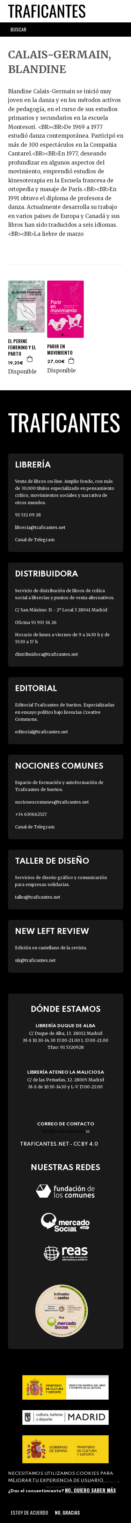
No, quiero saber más (90, 1490)
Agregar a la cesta (30, 359)
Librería (33, 465)
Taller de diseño (52, 861)
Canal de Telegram (34, 539)
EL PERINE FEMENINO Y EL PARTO (22, 347)
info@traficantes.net (65, 1131)
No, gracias (67, 1512)
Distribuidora (46, 574)
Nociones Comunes (59, 766)
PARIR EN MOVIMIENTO (60, 349)
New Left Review (52, 932)
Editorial (36, 689)
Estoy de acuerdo (29, 1512)
